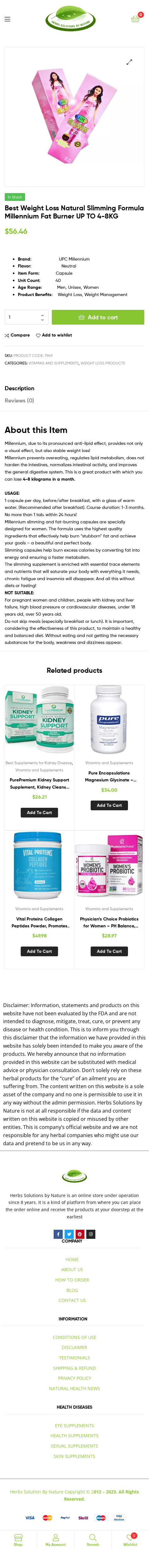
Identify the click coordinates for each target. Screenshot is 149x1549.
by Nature (55, 1195)
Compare (20, 335)
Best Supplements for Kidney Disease (39, 762)
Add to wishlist (57, 335)
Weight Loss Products (103, 363)
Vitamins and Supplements (54, 363)
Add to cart (103, 317)
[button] (129, 62)
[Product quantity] (27, 317)
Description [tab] (19, 388)
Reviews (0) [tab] (19, 400)
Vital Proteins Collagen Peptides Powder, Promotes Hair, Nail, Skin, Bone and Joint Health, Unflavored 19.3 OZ (39, 923)
